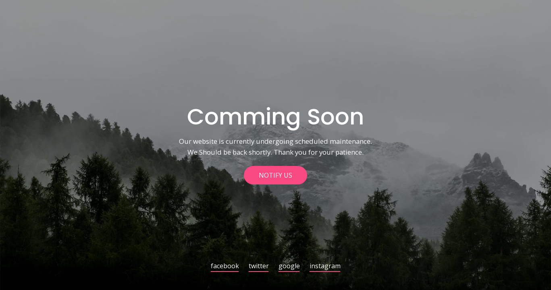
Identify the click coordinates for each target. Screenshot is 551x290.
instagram (325, 266)
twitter (259, 266)
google (289, 266)
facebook (225, 266)
